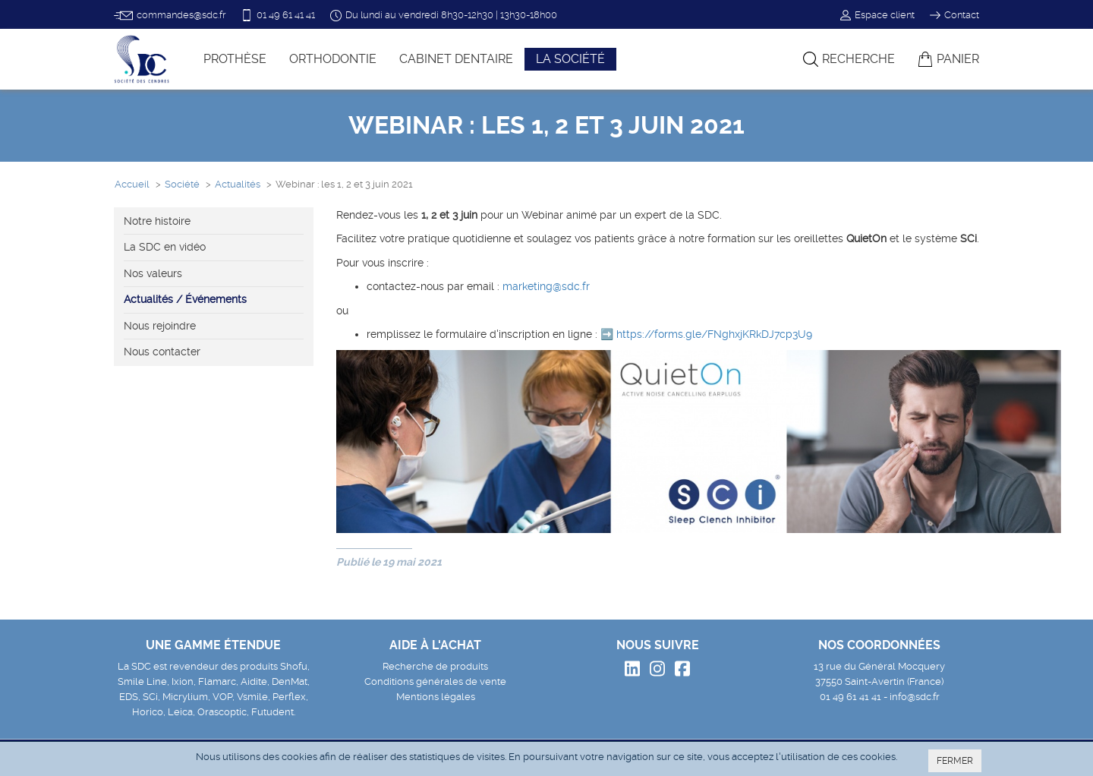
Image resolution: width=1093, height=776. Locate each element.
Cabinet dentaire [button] (456, 59)
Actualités (237, 184)
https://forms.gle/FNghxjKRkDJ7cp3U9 (714, 334)
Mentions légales (435, 696)
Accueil (132, 184)
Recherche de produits (435, 666)
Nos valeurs (153, 273)
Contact (954, 15)
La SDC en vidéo (165, 247)
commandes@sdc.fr (169, 15)
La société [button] (570, 59)
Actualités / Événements (185, 299)
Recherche (849, 59)
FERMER (955, 760)
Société (182, 184)
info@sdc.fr (915, 696)
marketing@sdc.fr (546, 286)
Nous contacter (162, 351)
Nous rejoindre (160, 326)
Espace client (877, 15)
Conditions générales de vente (435, 681)
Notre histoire (157, 221)
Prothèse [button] (234, 59)
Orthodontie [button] (332, 59)
